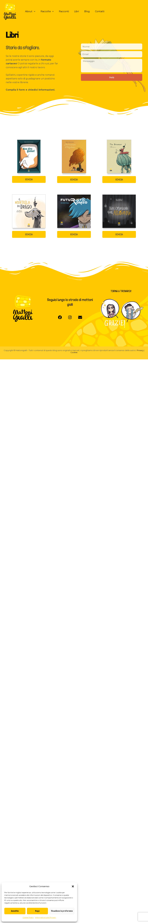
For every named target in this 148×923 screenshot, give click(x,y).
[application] (33, 11)
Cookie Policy (28, 917)
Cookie (74, 352)
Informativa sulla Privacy (45, 917)
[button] (72, 886)
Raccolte (46, 11)
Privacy (140, 350)
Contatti (96, 11)
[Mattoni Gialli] (10, 11)
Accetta (15, 911)
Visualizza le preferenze (62, 911)
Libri (74, 11)
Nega (37, 911)
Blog (84, 11)
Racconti (62, 11)
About (30, 11)
